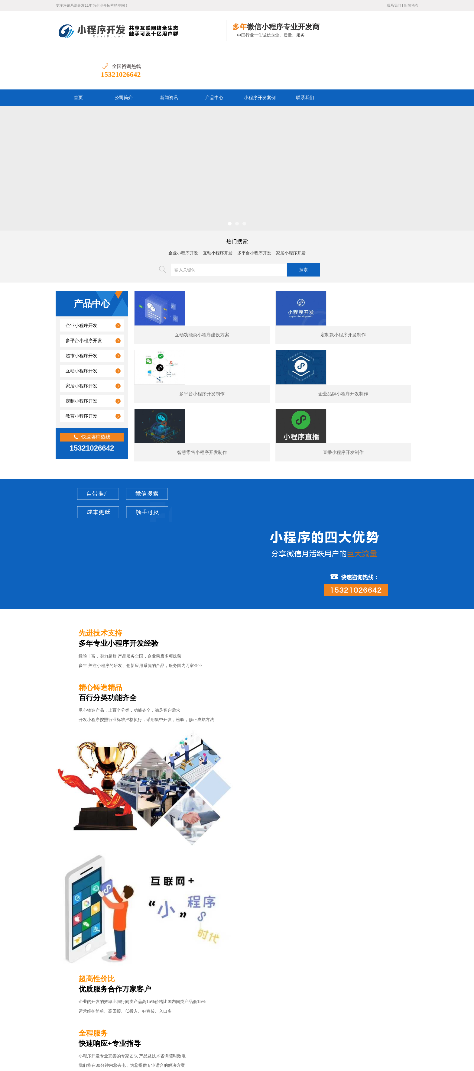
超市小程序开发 (81, 316)
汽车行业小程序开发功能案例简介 (104, 982)
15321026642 (398, 35)
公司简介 (124, 58)
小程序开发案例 (260, 58)
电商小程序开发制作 (294, 867)
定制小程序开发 (81, 361)
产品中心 (214, 58)
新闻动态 (411, 5)
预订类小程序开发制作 (391, 867)
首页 (78, 58)
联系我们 (394, 5)
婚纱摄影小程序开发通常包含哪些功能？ (110, 926)
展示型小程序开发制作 (198, 867)
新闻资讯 (169, 58)
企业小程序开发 (183, 214)
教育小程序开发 (81, 376)
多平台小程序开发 (254, 214)
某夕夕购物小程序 (101, 867)
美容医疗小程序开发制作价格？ (101, 968)
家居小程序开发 (291, 214)
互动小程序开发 (217, 214)
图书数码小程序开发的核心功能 (101, 996)
